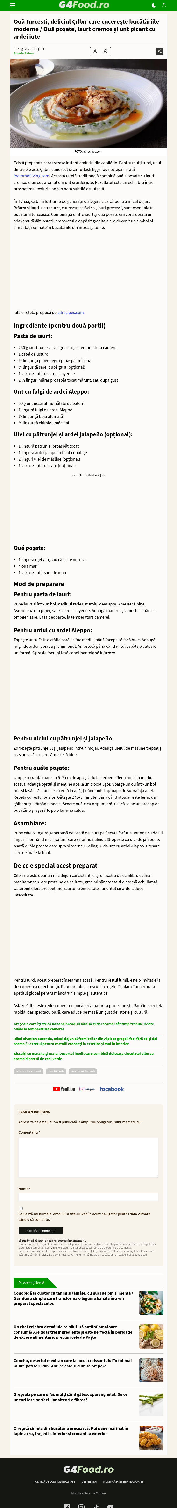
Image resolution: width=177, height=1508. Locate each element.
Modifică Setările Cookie (88, 1501)
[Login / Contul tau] (164, 5)
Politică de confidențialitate (54, 1489)
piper (44, 361)
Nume (25, 1196)
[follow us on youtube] (64, 1090)
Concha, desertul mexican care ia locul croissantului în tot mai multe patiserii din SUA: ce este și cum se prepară (73, 1371)
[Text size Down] (95, 51)
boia (42, 416)
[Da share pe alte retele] (159, 51)
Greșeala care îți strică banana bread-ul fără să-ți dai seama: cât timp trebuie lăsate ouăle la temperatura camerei (84, 1027)
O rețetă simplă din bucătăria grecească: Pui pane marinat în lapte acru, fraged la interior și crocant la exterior (71, 1439)
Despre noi (89, 1489)
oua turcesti (56, 1071)
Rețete (39, 49)
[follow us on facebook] (111, 1089)
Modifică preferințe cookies (123, 1489)
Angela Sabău (24, 53)
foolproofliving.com (32, 176)
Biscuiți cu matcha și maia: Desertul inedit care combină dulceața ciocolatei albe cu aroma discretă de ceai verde (84, 1056)
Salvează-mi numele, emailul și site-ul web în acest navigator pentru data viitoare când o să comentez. (84, 1224)
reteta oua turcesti (83, 1071)
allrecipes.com (70, 313)
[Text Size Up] (105, 51)
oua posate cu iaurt (28, 1071)
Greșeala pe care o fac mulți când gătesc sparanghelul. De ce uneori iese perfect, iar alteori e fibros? (70, 1405)
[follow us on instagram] (87, 1090)
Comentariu (29, 1132)
